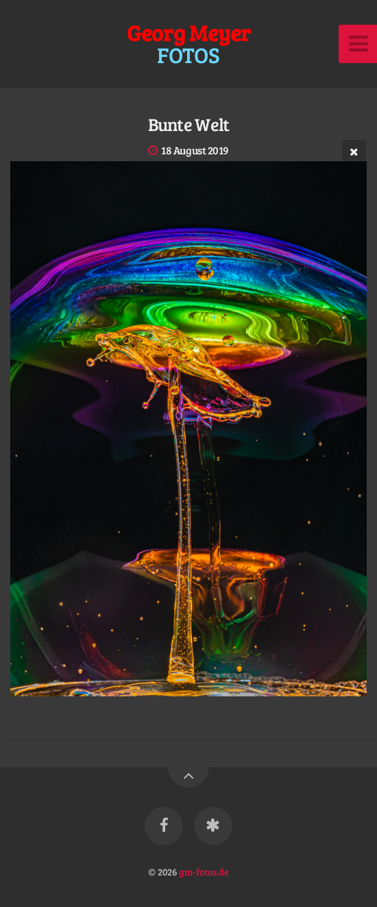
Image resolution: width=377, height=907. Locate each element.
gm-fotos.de (204, 871)
